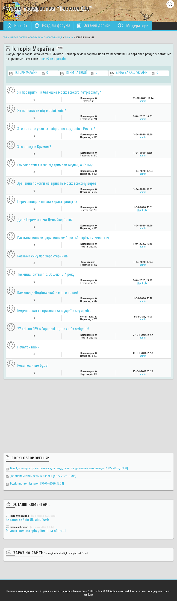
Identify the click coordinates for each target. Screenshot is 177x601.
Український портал (15, 37)
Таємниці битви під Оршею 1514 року (45, 275)
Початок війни (28, 347)
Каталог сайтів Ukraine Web (27, 519)
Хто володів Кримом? (34, 147)
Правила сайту (50, 591)
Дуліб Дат (143, 210)
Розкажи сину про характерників (42, 256)
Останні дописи (93, 25)
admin (142, 101)
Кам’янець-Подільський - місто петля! (47, 293)
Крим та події (81, 73)
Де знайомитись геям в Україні (43, 476)
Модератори (133, 25)
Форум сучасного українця (45, 37)
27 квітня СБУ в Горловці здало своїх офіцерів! (53, 329)
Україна (69, 37)
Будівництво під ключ (37, 483)
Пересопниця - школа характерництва (47, 202)
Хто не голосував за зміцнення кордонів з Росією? (56, 129)
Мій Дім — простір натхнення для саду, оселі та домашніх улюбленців (69, 468)
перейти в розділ (53, 59)
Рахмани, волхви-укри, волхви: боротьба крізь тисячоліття (63, 238)
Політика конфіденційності (22, 591)
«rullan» (88, 594)
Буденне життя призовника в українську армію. (54, 311)
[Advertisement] (88, 411)
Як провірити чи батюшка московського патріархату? (59, 93)
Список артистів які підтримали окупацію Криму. (55, 165)
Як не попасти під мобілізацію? (41, 111)
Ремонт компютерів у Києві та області (36, 531)
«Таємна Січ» (79, 591)
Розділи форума (52, 25)
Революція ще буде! (32, 366)
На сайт (17, 25)
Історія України (31, 73)
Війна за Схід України (137, 73)
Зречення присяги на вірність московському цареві (57, 184)
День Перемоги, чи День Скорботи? (45, 220)
